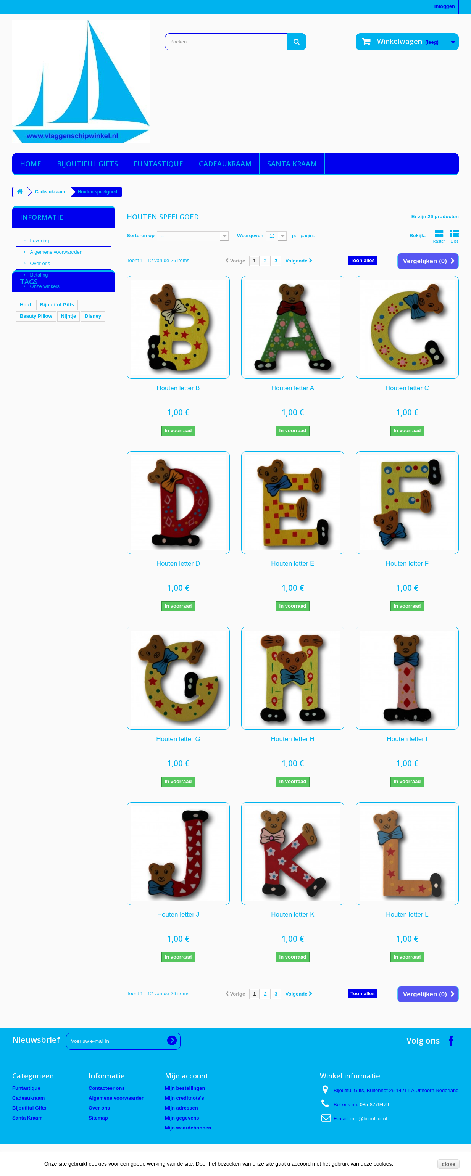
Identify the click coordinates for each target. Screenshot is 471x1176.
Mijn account (186, 1075)
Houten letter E (292, 563)
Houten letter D (178, 563)
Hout (25, 342)
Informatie (41, 217)
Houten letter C (407, 388)
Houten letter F (407, 563)
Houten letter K (292, 914)
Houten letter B (178, 388)
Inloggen (444, 6)
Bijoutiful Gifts (87, 163)
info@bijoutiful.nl (368, 1118)
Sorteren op (141, 235)
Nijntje (68, 354)
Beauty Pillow (36, 354)
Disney (93, 354)
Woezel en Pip (77, 377)
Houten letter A (292, 388)
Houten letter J (178, 914)
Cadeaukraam (225, 163)
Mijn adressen (181, 1108)
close (448, 1164)
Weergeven (250, 235)
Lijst (454, 236)
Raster (439, 236)
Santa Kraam (292, 163)
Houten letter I (407, 739)
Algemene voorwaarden (55, 249)
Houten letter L (407, 914)
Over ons (39, 260)
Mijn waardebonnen (188, 1128)
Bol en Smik (34, 365)
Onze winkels (44, 283)
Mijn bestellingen (185, 1088)
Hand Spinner (36, 377)
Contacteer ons (107, 1088)
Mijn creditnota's (184, 1098)
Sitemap (98, 1118)
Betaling (38, 272)
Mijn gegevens (182, 1118)
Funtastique (158, 163)
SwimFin (30, 388)
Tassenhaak (71, 365)
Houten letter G (178, 739)
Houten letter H (293, 739)
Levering (39, 237)
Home (30, 163)
